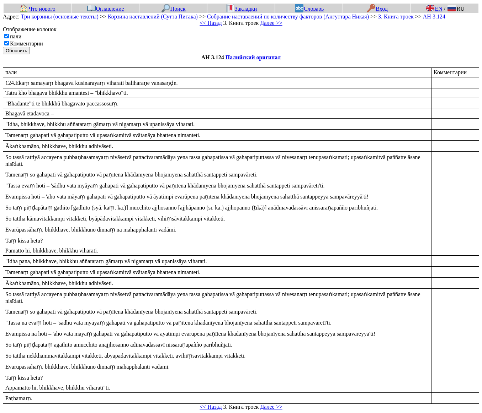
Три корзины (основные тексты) (60, 16)
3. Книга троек (396, 16)
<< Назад (211, 23)
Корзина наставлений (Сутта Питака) (153, 16)
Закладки (241, 9)
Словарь (309, 9)
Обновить (16, 50)
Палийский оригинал (253, 57)
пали (15, 36)
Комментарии (26, 43)
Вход (377, 9)
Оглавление (105, 9)
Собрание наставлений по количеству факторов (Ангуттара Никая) (288, 16)
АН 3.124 (434, 16)
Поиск (173, 9)
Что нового (37, 9)
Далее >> (271, 23)
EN (434, 9)
